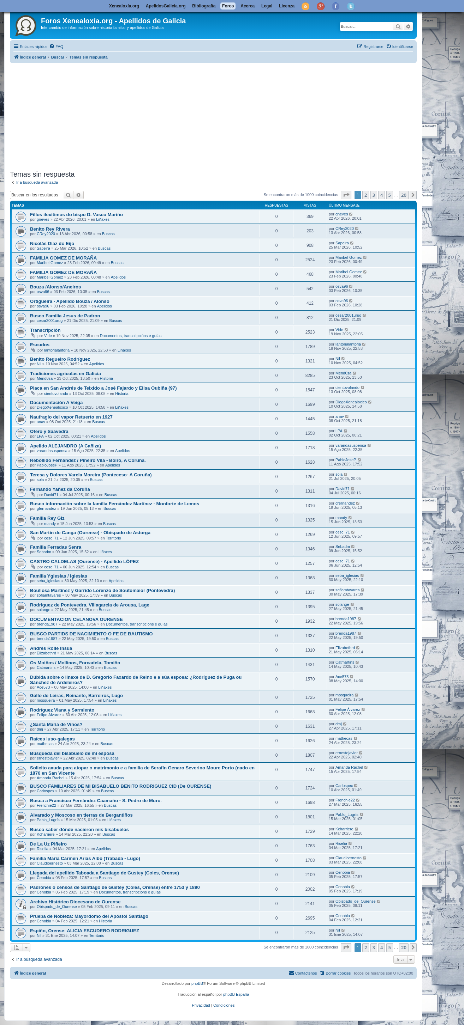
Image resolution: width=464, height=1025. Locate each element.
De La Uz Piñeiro (48, 844)
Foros (228, 6)
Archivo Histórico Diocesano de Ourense (75, 901)
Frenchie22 (46, 805)
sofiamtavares (49, 595)
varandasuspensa (52, 451)
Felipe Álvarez (49, 715)
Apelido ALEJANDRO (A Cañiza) (65, 446)
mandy (50, 523)
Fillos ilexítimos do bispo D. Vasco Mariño (76, 214)
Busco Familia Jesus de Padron (65, 315)
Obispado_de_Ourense (57, 906)
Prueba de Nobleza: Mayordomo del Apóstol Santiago (89, 916)
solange (43, 610)
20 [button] (403, 195)
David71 (51, 495)
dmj (40, 729)
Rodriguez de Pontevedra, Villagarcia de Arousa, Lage (89, 605)
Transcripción (45, 330)
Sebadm (44, 552)
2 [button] (365, 195)
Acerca (247, 6)
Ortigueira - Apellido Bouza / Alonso (69, 301)
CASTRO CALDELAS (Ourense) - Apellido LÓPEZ (84, 561)
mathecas (45, 744)
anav (41, 422)
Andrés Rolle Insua (51, 648)
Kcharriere (46, 834)
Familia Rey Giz (47, 518)
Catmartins (46, 667)
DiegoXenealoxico (52, 407)
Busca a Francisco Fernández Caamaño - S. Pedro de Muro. (96, 800)
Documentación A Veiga (56, 402)
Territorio (113, 538)
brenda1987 (47, 624)
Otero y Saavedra (49, 431)
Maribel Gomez (50, 263)
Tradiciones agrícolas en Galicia (65, 373)
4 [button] (381, 195)
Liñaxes (102, 219)
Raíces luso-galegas (52, 739)
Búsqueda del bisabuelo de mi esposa (72, 753)
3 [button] (374, 195)
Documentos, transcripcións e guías (131, 336)
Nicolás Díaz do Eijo (52, 243)
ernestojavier (48, 758)
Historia (106, 378)
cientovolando (56, 393)
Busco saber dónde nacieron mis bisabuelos (79, 829)
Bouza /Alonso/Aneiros (55, 286)
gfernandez (46, 508)
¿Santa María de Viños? (56, 724)
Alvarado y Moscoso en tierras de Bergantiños (81, 815)
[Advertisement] (222, 115)
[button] (346, 195)
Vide (48, 336)
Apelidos (118, 277)
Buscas (108, 234)
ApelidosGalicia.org (166, 6)
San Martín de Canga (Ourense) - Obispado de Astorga (90, 532)
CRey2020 (46, 234)
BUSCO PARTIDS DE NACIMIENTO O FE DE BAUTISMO (91, 633)
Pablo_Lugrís (48, 820)
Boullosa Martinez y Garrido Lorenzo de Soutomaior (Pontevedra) (102, 590)
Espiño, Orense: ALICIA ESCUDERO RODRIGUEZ (84, 930)
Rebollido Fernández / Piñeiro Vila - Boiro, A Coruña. (88, 460)
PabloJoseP (47, 465)
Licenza (287, 6)
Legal (266, 6)
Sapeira (43, 248)
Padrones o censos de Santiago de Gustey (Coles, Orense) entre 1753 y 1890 (115, 887)
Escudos (39, 344)
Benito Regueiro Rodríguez (60, 359)
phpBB (197, 983)
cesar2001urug (50, 320)
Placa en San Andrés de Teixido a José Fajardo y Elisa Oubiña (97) (103, 388)
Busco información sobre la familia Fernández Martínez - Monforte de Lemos (114, 503)
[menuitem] (56, 46)
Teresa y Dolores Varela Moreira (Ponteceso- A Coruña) (91, 474)
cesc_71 (51, 538)
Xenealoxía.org (124, 6)
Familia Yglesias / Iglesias (58, 576)
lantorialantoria (57, 350)
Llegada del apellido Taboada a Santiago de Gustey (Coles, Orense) (104, 872)
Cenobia (44, 877)
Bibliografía (203, 6)
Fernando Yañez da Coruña (60, 489)
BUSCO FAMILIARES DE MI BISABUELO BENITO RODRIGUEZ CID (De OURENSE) (120, 786)
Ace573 (43, 687)
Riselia (42, 849)
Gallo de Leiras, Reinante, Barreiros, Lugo (76, 695)
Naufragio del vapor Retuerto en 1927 (71, 417)
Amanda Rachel (50, 778)
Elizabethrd (46, 653)
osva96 (43, 291)
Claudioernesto (50, 863)
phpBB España (236, 994)
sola (40, 479)
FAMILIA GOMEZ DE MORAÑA (63, 258)
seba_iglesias (48, 581)
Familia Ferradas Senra (55, 547)
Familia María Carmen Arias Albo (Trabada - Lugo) (85, 858)
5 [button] (389, 195)
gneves (43, 219)
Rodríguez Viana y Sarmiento (62, 710)
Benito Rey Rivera (50, 229)
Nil (39, 364)
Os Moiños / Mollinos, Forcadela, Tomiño (75, 662)
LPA (40, 436)
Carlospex (45, 791)
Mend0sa (45, 378)
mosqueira (46, 700)
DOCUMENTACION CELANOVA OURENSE (76, 619)
